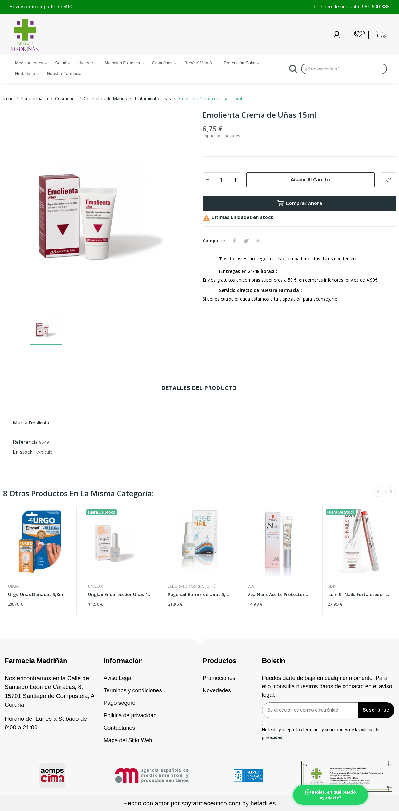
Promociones (219, 678)
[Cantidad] (221, 179)
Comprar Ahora (299, 203)
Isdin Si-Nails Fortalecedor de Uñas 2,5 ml (359, 594)
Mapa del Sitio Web (128, 740)
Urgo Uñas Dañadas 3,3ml (36, 594)
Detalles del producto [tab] (199, 387)
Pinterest (258, 240)
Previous (378, 491)
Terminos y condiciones (133, 690)
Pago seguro (120, 703)
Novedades (217, 690)
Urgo (13, 586)
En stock (22, 451)
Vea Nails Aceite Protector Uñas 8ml (279, 594)
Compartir (234, 240)
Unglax (95, 586)
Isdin (332, 586)
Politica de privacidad (130, 715)
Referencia (25, 442)
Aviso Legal (118, 678)
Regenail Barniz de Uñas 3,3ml (199, 594)
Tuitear (246, 240)
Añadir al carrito (310, 179)
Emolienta (39, 423)
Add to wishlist (388, 180)
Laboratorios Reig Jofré (191, 586)
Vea (251, 586)
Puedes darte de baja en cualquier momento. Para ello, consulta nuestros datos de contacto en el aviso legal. (327, 686)
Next (390, 491)
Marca (20, 422)
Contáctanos (119, 728)
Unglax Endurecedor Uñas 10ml (119, 594)
